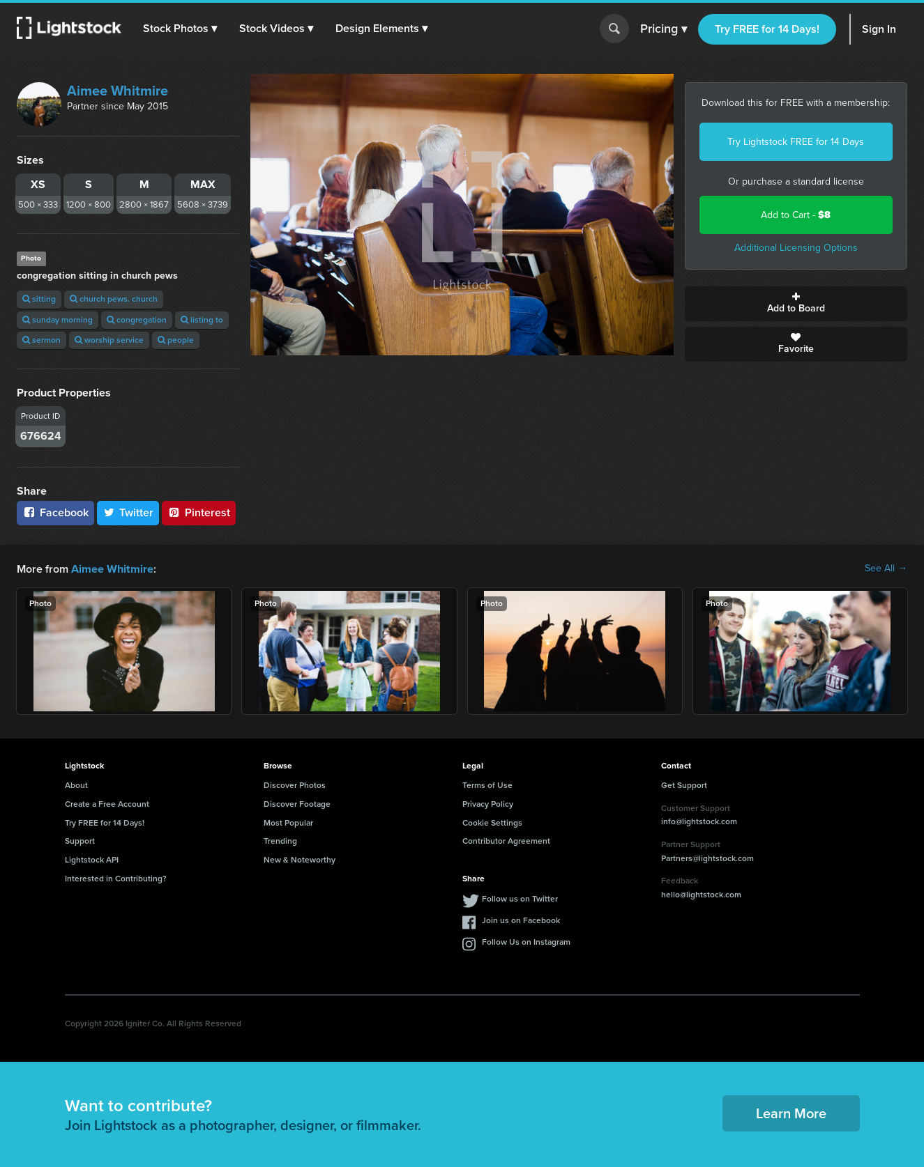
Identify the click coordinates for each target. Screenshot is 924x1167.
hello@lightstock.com (701, 894)
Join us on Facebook (521, 919)
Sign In (879, 29)
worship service (109, 340)
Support (80, 840)
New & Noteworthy (299, 859)
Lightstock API (92, 859)
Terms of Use (487, 784)
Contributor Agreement (506, 840)
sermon (41, 340)
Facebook (55, 512)
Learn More (791, 1112)
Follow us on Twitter (520, 898)
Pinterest (198, 512)
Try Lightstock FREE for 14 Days (795, 141)
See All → (886, 568)
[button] (181, 28)
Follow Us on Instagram (526, 941)
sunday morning (57, 320)
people (176, 340)
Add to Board (796, 304)
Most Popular (288, 822)
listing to (202, 320)
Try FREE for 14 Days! (767, 29)
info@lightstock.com (699, 820)
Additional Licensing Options (796, 247)
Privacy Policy (487, 803)
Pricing (663, 29)
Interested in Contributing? (116, 878)
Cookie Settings (492, 822)
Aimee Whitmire (117, 90)
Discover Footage (297, 803)
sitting (39, 299)
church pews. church (114, 299)
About (76, 784)
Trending (280, 840)
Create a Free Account (107, 803)
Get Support (684, 784)
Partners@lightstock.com (707, 857)
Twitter (128, 512)
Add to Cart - (796, 215)
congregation (137, 320)
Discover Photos (295, 784)
